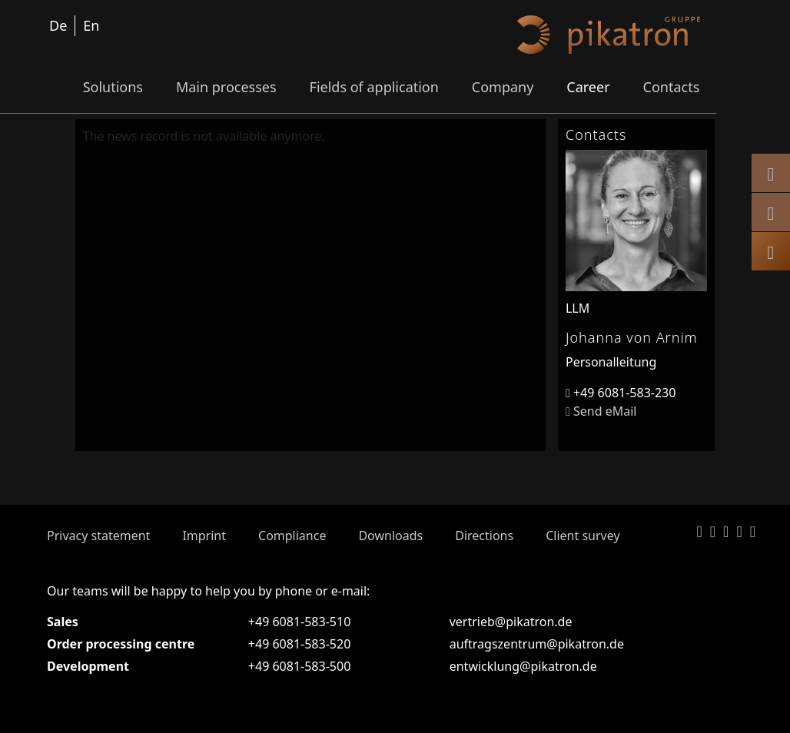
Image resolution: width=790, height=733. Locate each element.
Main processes (226, 87)
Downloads (390, 535)
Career (587, 87)
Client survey (582, 535)
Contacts (671, 87)
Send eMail (601, 411)
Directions (484, 535)
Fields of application (374, 87)
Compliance (292, 535)
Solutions (113, 87)
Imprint (204, 535)
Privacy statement (98, 535)
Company (503, 87)
